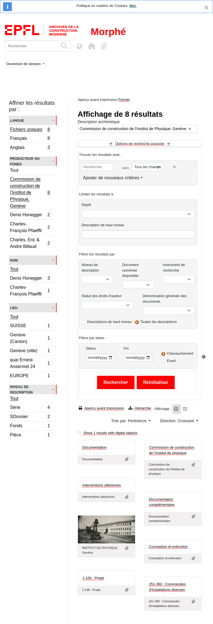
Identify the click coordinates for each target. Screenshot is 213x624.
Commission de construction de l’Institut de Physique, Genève (30, 192)
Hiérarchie (139, 408)
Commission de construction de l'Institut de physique (171, 450)
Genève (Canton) (30, 338)
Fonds (30, 426)
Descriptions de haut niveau (109, 322)
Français (30, 139)
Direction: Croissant (177, 421)
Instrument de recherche (174, 267)
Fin (126, 348)
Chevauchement (180, 353)
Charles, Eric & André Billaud (30, 243)
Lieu (13, 307)
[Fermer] (206, 7)
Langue (17, 120)
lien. (132, 6)
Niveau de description (21, 389)
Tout (14, 170)
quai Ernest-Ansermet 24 (30, 363)
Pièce (30, 435)
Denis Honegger (30, 216)
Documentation (94, 447)
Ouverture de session (24, 64)
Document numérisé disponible (130, 270)
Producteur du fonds (25, 161)
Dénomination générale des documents (165, 299)
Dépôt (86, 205)
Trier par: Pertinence (129, 421)
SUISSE (30, 326)
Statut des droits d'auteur (101, 296)
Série (30, 408)
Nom (14, 260)
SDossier (30, 417)
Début (91, 348)
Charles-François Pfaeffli (30, 227)
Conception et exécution (168, 547)
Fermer (124, 100)
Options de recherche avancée (139, 143)
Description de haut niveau (103, 225)
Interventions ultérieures (101, 485)
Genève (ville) (30, 351)
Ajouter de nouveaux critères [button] (111, 177)
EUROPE (30, 376)
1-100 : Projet (93, 578)
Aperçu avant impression (101, 408)
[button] (91, 46)
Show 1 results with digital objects (107, 433)
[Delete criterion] (174, 167)
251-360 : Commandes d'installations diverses (167, 587)
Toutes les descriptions (158, 322)
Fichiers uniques (30, 130)
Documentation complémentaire (162, 502)
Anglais (30, 148)
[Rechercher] (31, 46)
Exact (171, 361)
